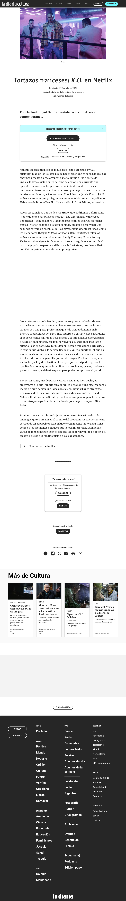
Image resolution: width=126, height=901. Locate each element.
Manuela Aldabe (100, 634)
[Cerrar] (102, 129)
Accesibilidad (99, 787)
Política (41, 746)
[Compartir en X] (59, 553)
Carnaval (42, 801)
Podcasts (70, 861)
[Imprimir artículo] (73, 553)
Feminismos (44, 840)
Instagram (99, 740)
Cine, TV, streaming (75, 92)
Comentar (63, 531)
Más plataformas (101, 763)
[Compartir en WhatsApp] (45, 553)
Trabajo (41, 858)
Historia (96, 820)
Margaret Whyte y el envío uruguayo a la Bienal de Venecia (104, 611)
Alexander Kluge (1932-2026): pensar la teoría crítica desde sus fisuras (48, 610)
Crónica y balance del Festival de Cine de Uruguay (20, 608)
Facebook (99, 735)
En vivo (69, 755)
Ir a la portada (63, 707)
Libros (40, 795)
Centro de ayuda (101, 778)
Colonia (41, 874)
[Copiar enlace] (80, 553)
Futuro (40, 776)
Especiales (71, 743)
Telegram (98, 745)
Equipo (96, 815)
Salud (40, 852)
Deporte (41, 758)
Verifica (41, 783)
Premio (69, 846)
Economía (43, 828)
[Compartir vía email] (66, 553)
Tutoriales (98, 782)
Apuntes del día (74, 761)
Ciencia (41, 822)
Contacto (97, 796)
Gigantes (70, 793)
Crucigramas (73, 815)
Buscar (69, 731)
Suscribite (111, 4)
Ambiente (42, 816)
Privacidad (98, 791)
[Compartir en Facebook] (52, 553)
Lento (68, 787)
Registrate (45, 156)
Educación (43, 834)
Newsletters (99, 754)
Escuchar (72, 855)
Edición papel (73, 867)
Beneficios (71, 840)
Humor (69, 809)
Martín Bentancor (72, 634)
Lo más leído (73, 749)
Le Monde (71, 781)
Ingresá (98, 4)
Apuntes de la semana (73, 769)
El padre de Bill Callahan (75, 616)
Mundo (40, 752)
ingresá (63, 150)
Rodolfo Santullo (56, 92)
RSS (95, 758)
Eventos (69, 834)
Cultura (41, 770)
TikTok (97, 749)
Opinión (41, 764)
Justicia (41, 846)
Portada (41, 731)
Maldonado (43, 880)
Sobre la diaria (100, 811)
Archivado (71, 824)
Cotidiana (42, 789)
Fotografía (71, 802)
